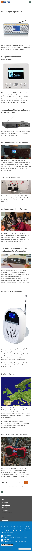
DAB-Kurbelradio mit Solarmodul (14, 435)
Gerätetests (5, 502)
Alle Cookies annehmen (24, 548)
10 (10, 486)
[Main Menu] (29, 2)
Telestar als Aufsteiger (10, 178)
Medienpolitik (5, 510)
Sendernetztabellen (7, 512)
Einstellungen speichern (7, 544)
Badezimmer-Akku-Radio (11, 291)
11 (13, 486)
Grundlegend (7, 535)
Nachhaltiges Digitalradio (11, 12)
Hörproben (4, 507)
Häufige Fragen (6, 505)
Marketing (6, 539)
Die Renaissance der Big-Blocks (14, 143)
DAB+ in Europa (8, 374)
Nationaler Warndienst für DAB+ (14, 209)
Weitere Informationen (8, 532)
